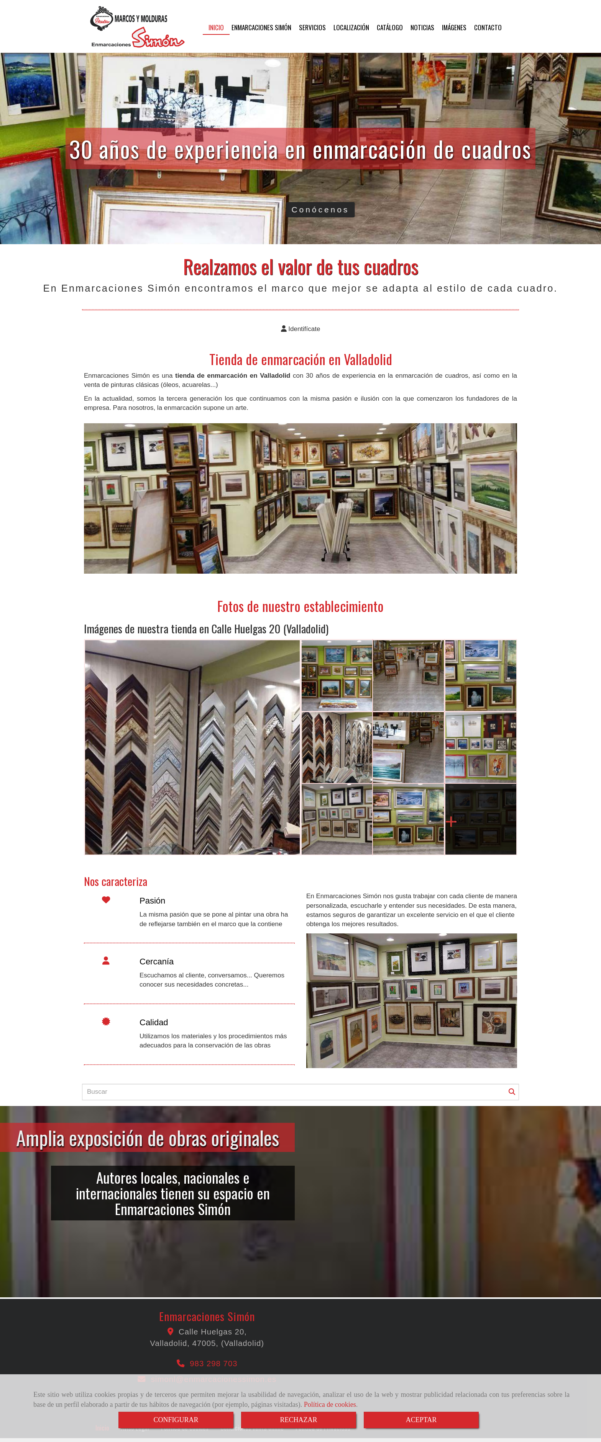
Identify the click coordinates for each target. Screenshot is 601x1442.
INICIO (216, 27)
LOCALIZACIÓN (351, 27)
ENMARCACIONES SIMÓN (261, 27)
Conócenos (480, 209)
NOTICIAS (422, 27)
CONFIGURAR (175, 1420)
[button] (300, 329)
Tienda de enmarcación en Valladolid (300, 359)
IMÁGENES (454, 27)
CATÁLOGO (390, 27)
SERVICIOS (312, 27)
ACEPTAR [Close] (421, 1420)
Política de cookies (330, 1404)
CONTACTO (488, 27)
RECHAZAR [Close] (298, 1420)
